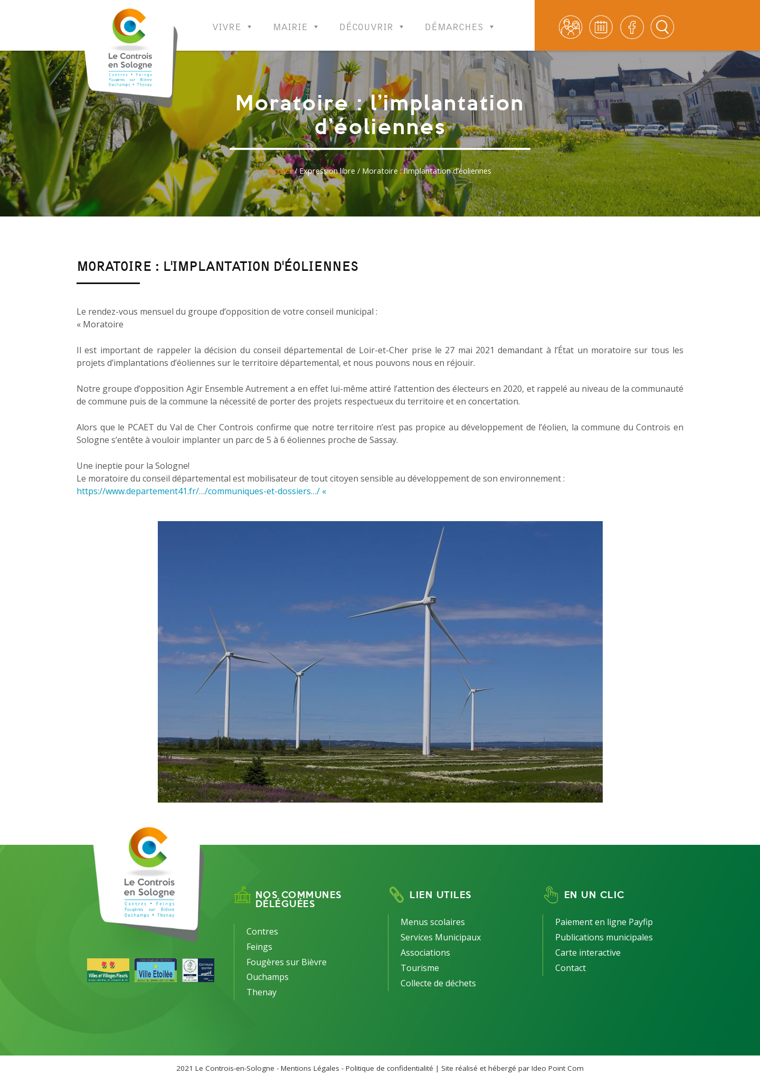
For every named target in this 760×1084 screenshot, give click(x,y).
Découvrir (372, 19)
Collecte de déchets (438, 983)
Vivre (233, 19)
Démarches (460, 19)
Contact (570, 968)
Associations (425, 952)
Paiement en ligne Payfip (604, 922)
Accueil (280, 171)
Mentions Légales (310, 1068)
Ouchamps (267, 977)
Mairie (296, 19)
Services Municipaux (441, 937)
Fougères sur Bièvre (286, 962)
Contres (262, 931)
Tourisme (420, 968)
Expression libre (327, 171)
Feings (259, 947)
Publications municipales (604, 937)
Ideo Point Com (557, 1068)
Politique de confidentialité (389, 1068)
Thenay (261, 992)
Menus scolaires (433, 922)
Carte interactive (588, 952)
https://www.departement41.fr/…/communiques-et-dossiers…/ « (202, 491)
